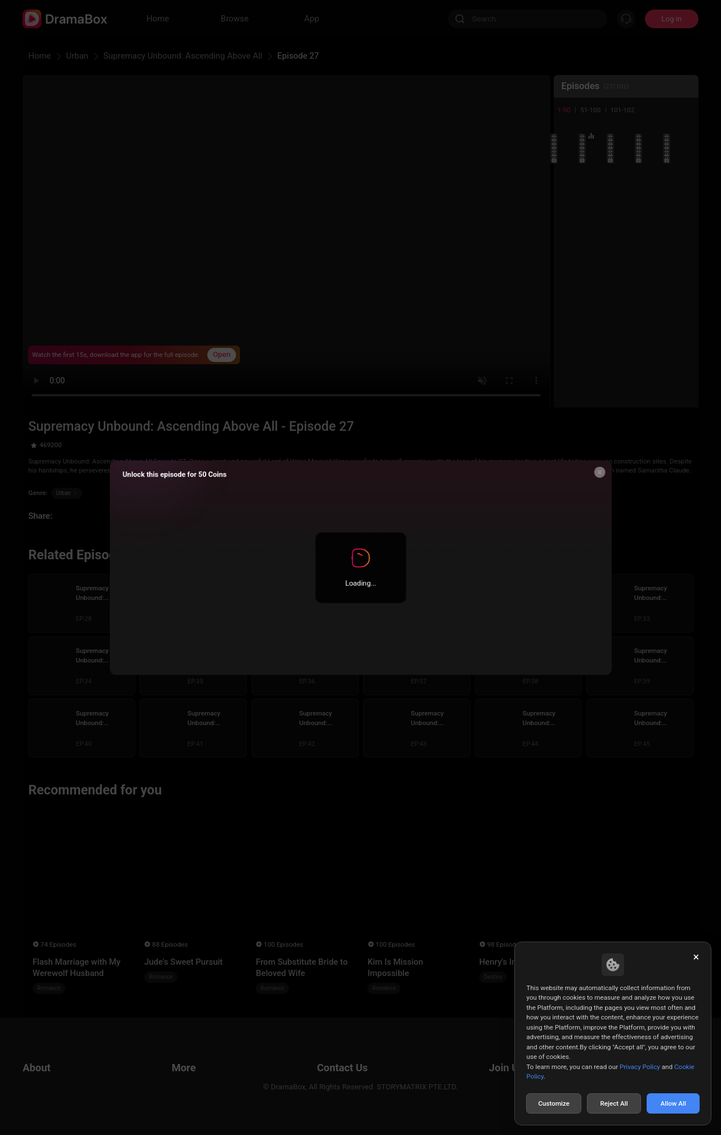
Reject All (613, 1103)
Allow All (674, 1103)
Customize (553, 1103)
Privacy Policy (640, 1067)
